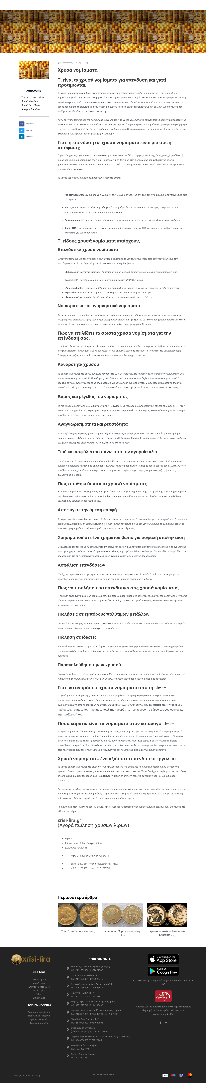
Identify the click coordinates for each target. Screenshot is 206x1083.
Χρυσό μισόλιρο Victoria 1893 (78, 931)
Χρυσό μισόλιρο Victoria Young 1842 (122, 933)
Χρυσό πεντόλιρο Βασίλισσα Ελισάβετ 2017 (167, 933)
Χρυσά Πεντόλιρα (30, 105)
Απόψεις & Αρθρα (30, 109)
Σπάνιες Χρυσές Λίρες (107, 5)
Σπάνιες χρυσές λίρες (33, 97)
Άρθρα (166, 5)
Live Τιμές (152, 5)
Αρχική (51, 5)
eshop (63, 5)
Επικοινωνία (181, 5)
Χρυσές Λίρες (80, 5)
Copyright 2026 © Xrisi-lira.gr (26, 1075)
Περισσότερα (133, 5)
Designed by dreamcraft (103, 1074)
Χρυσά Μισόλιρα (29, 101)
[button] (27, 123)
